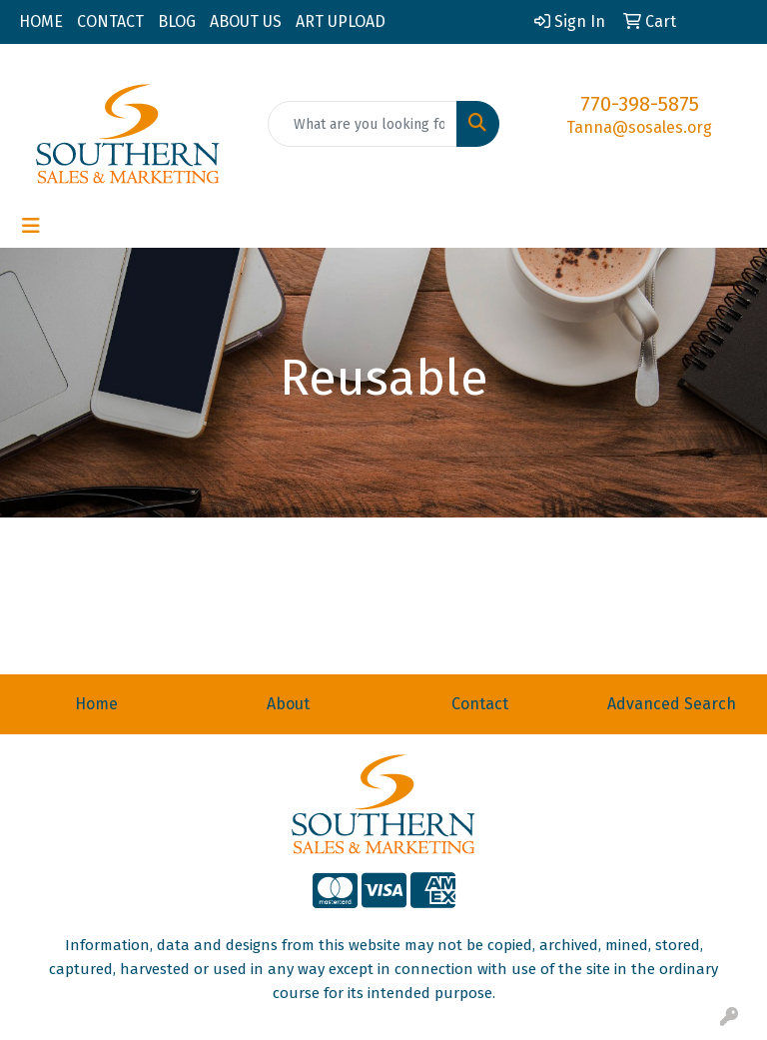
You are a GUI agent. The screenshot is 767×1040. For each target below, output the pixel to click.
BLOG (177, 21)
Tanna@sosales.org (639, 127)
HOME (41, 21)
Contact (479, 703)
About (288, 703)
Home (96, 703)
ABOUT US (246, 21)
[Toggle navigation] (31, 226)
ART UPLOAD (340, 21)
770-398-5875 (639, 104)
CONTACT (110, 21)
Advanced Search (671, 703)
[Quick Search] (362, 124)
